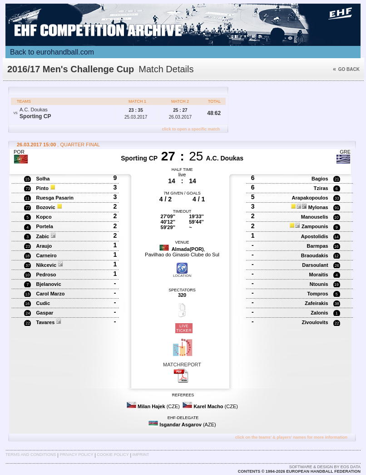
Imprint (141, 454)
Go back (346, 69)
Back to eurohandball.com (52, 52)
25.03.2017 (135, 114)
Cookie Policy (113, 454)
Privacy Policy (76, 454)
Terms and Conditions (30, 454)
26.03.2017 (180, 114)
